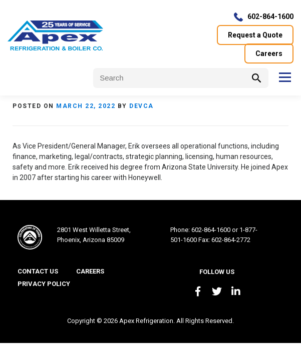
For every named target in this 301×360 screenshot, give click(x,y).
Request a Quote (255, 35)
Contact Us (38, 271)
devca (141, 106)
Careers (268, 54)
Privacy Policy (44, 284)
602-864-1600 (270, 16)
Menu (284, 77)
